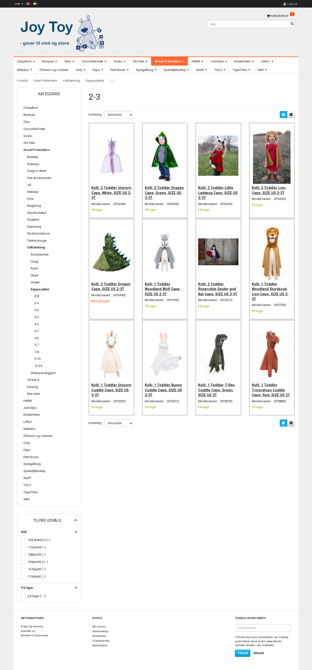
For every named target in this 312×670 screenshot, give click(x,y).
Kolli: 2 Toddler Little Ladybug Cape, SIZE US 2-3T (216, 191)
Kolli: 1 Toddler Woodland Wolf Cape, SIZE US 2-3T (164, 285)
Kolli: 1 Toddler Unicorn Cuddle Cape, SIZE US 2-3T (111, 385)
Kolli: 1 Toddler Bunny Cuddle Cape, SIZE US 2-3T (164, 385)
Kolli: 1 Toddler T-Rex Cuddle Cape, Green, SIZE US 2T (217, 385)
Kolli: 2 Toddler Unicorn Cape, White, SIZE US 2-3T (110, 191)
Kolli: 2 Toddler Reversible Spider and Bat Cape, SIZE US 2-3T (218, 287)
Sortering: (95, 114)
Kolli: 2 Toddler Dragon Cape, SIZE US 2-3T (111, 285)
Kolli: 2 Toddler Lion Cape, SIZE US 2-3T (270, 188)
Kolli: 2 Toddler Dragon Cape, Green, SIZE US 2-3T (163, 191)
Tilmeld (242, 653)
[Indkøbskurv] (280, 15)
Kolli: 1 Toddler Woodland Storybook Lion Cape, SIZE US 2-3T (271, 287)
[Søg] (292, 24)
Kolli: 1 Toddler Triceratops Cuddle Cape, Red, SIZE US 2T (272, 385)
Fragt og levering (32, 626)
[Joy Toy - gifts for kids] (61, 32)
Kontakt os (28, 631)
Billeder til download (34, 635)
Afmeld (258, 653)
